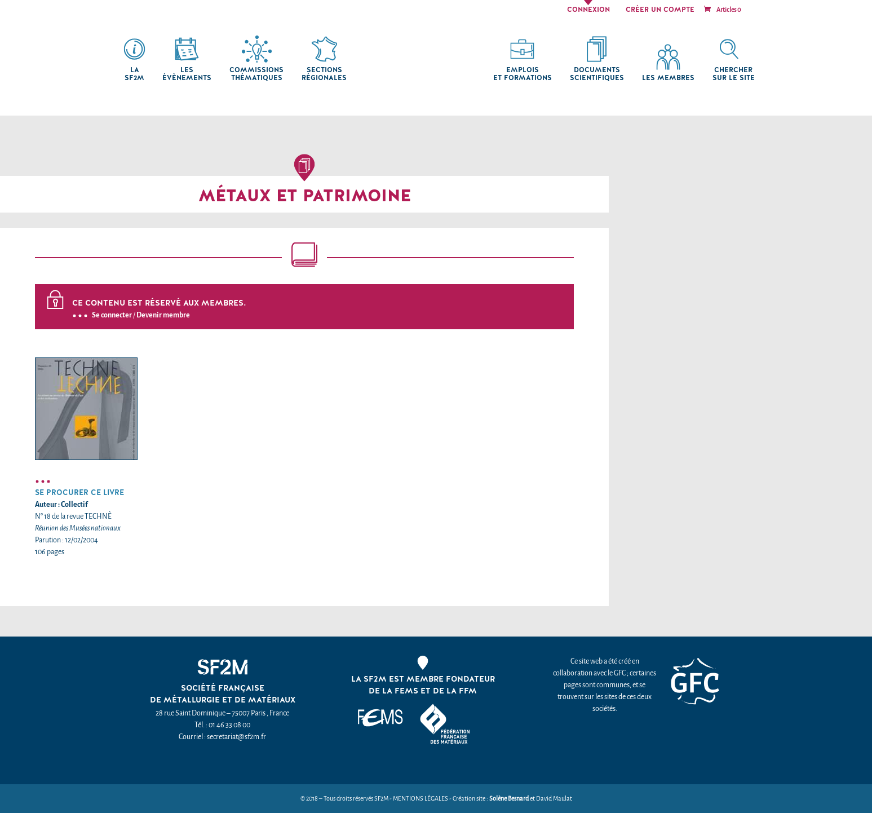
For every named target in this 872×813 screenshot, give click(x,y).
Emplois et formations (522, 74)
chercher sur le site (733, 74)
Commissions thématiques (256, 74)
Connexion (588, 10)
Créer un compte (660, 10)
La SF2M (134, 74)
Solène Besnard (509, 798)
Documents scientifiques (597, 74)
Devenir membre (163, 315)
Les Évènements (186, 74)
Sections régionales (324, 74)
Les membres (668, 78)
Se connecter (112, 315)
